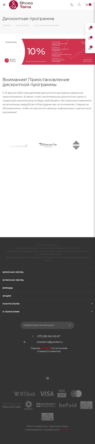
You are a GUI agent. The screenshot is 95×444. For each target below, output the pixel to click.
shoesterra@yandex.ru (50, 341)
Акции (6, 296)
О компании (11, 311)
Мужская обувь (13, 280)
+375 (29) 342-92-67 (48, 336)
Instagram (47, 378)
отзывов (42, 351)
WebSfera (65, 429)
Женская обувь (12, 272)
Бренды (7, 288)
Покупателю (11, 303)
